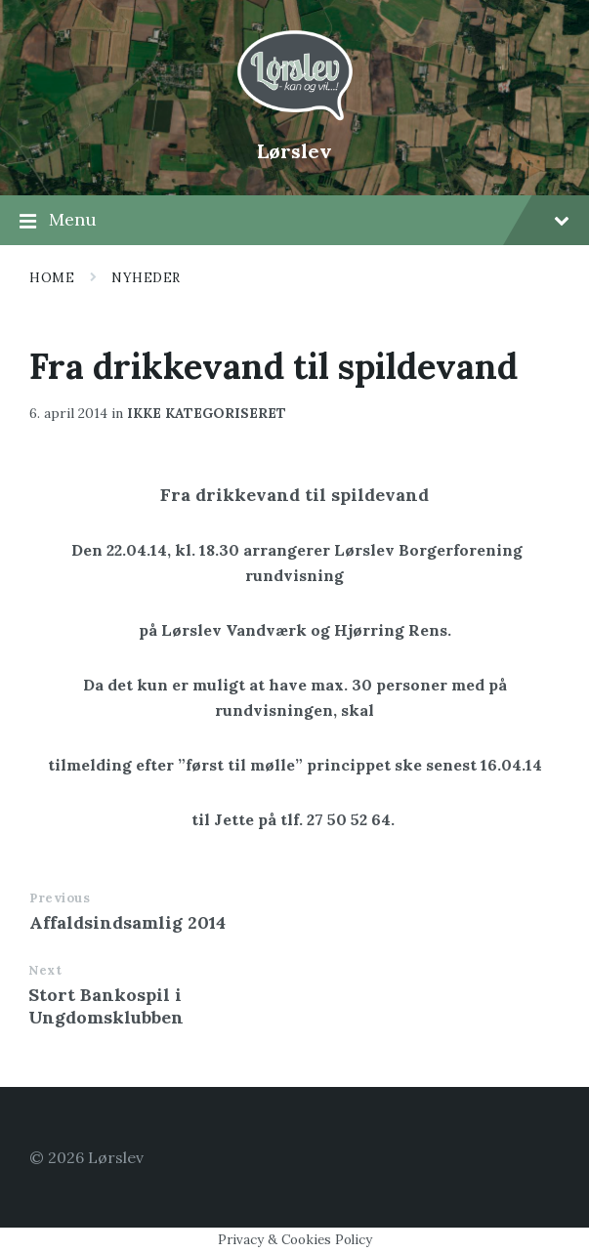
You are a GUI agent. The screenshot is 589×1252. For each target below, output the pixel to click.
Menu (294, 220)
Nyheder (146, 278)
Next (45, 970)
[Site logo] (295, 118)
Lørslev (294, 151)
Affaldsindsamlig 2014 (127, 922)
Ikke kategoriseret (206, 413)
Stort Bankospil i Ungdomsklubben (106, 1005)
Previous (59, 898)
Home (51, 278)
